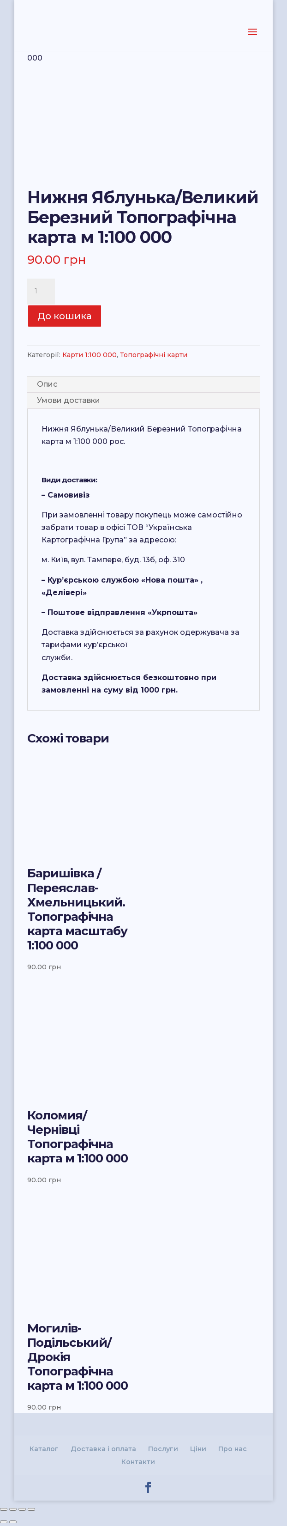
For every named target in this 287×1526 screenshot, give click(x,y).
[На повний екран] (22, 1509)
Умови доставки (68, 400)
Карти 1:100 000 (89, 355)
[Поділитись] (13, 1509)
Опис (47, 384)
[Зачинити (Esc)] (3, 1509)
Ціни (198, 1449)
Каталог (44, 1449)
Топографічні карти (153, 355)
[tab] (143, 385)
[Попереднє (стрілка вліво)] (3, 1521)
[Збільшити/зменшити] (31, 1509)
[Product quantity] (41, 291)
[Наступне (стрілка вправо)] (13, 1521)
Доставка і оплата (103, 1449)
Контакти (138, 1462)
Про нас (232, 1449)
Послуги (163, 1449)
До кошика (64, 316)
